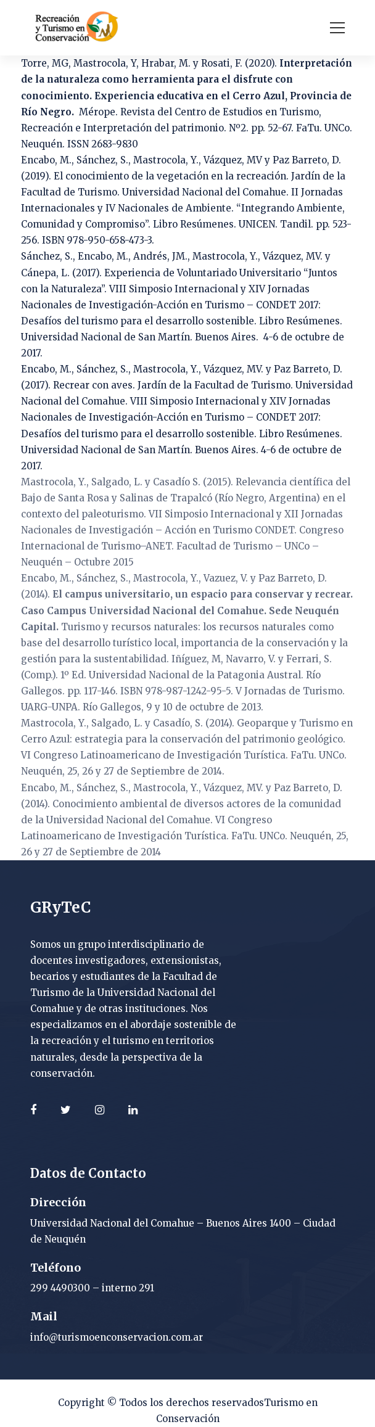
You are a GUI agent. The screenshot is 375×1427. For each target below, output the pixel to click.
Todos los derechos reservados (191, 1402)
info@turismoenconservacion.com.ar (116, 1337)
